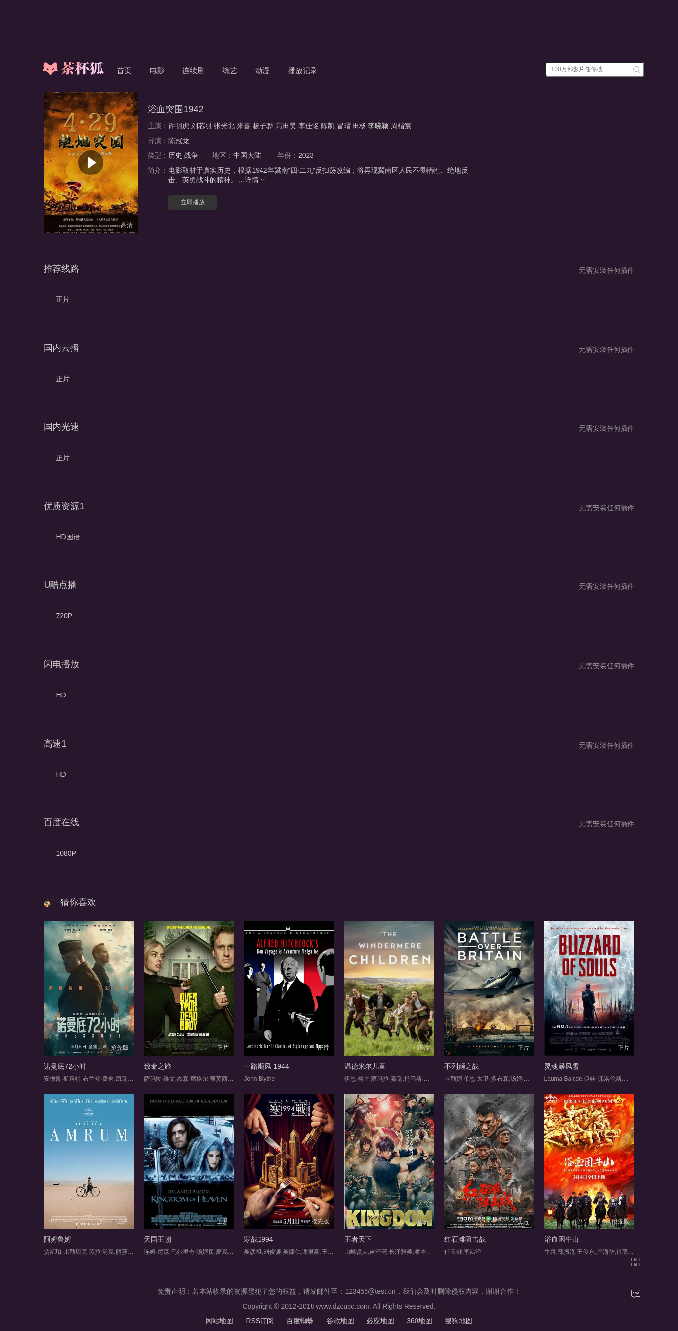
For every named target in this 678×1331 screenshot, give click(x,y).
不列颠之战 (461, 1066)
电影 (157, 70)
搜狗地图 (458, 1321)
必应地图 (380, 1321)
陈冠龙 (178, 141)
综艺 (229, 70)
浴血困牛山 (561, 1239)
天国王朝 (157, 1239)
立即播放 (193, 202)
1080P (66, 853)
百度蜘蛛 (300, 1321)
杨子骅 (263, 126)
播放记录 (302, 70)
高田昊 (285, 126)
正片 (63, 299)
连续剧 (193, 70)
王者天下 (358, 1239)
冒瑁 (344, 126)
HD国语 (68, 537)
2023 (305, 155)
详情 (255, 180)
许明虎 (178, 126)
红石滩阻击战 (465, 1239)
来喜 (244, 126)
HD (61, 695)
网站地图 (219, 1321)
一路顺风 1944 (266, 1066)
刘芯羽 (201, 126)
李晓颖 (378, 126)
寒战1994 (258, 1239)
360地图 (419, 1321)
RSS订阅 (260, 1321)
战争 (191, 155)
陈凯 (328, 126)
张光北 (224, 126)
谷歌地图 (340, 1321)
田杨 (359, 126)
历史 (175, 155)
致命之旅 (157, 1066)
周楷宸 (401, 126)
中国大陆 (247, 155)
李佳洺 (308, 126)
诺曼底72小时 (65, 1066)
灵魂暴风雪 (561, 1066)
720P (64, 616)
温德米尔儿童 (365, 1066)
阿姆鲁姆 (57, 1239)
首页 (124, 70)
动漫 (262, 70)
